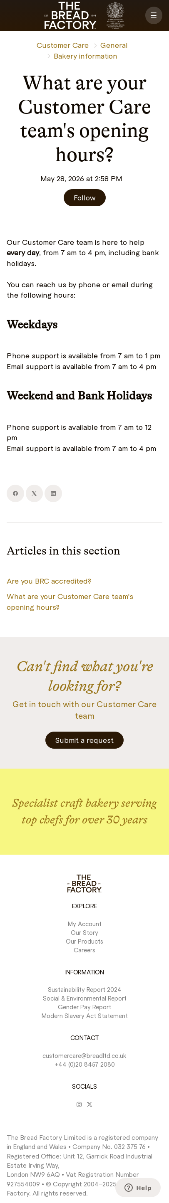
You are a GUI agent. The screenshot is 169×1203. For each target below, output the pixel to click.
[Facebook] (15, 493)
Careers (84, 950)
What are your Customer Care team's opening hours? (70, 601)
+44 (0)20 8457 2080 (85, 1064)
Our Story (84, 932)
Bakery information (85, 56)
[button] (154, 15)
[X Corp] (34, 493)
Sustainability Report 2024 (85, 989)
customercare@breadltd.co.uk (84, 1055)
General (114, 45)
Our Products (84, 941)
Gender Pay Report (84, 1007)
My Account (85, 924)
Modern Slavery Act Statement (85, 1015)
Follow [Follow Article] (85, 197)
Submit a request (84, 740)
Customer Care (63, 45)
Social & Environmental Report (85, 998)
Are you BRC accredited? (49, 581)
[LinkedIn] (53, 493)
